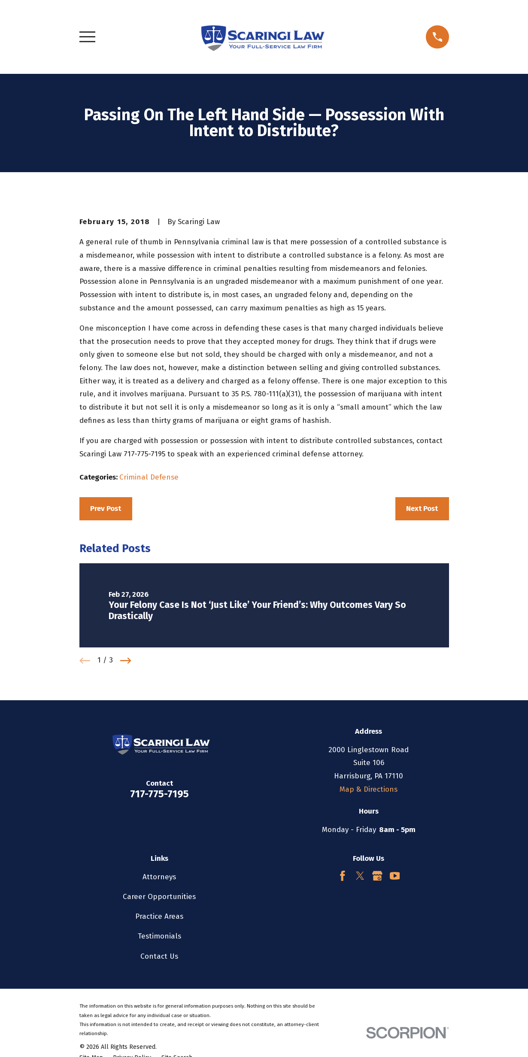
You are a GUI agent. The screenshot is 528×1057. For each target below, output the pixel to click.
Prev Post (105, 508)
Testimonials (159, 936)
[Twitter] (360, 876)
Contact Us (159, 956)
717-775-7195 (159, 794)
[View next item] (125, 660)
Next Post (422, 508)
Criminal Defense (149, 477)
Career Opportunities (159, 896)
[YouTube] (395, 876)
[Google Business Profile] (377, 876)
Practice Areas (159, 916)
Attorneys (159, 876)
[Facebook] (342, 876)
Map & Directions (369, 789)
